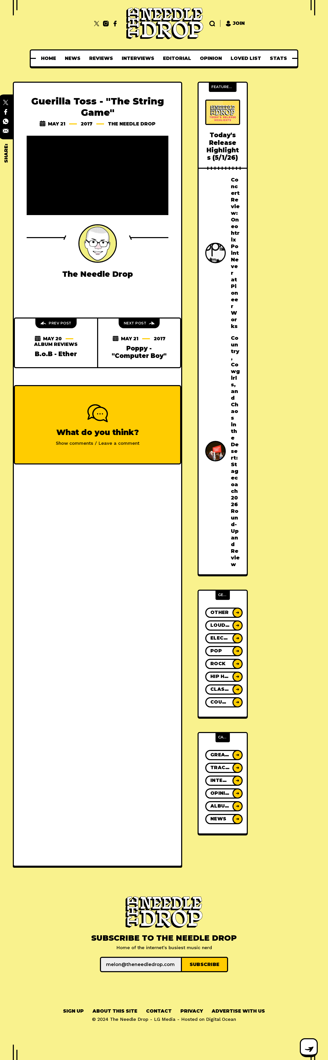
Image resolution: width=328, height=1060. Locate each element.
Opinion (211, 58)
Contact (159, 1011)
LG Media (165, 1019)
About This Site (115, 1011)
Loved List (246, 58)
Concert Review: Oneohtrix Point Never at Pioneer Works (235, 253)
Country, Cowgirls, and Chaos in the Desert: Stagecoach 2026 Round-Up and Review (235, 451)
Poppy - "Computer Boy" (139, 352)
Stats (278, 58)
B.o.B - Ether (56, 354)
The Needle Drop (132, 124)
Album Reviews (56, 344)
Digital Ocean (221, 1019)
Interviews (138, 58)
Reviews (101, 58)
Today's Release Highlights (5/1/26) (223, 146)
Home (48, 58)
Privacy (191, 1011)
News (72, 58)
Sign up (73, 1011)
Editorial (177, 58)
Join (235, 23)
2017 (87, 124)
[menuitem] (48, 58)
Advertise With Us (238, 1011)
